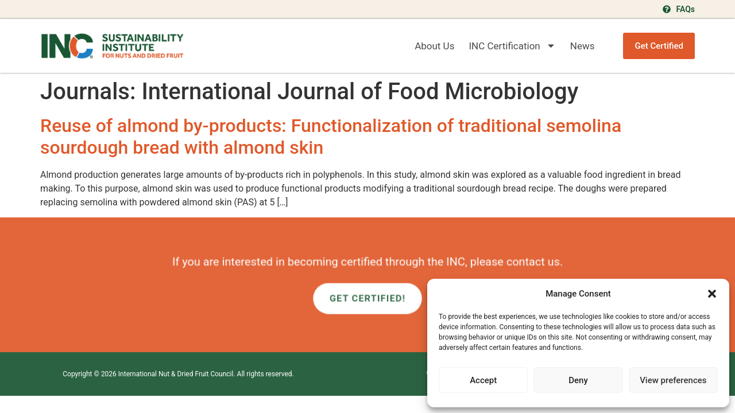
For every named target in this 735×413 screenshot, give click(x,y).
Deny (578, 380)
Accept (483, 380)
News (582, 46)
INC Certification (512, 45)
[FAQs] (667, 9)
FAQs (685, 9)
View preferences (673, 380)
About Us (434, 46)
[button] (712, 293)
